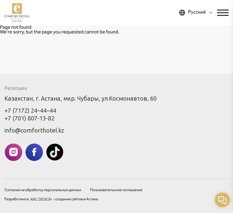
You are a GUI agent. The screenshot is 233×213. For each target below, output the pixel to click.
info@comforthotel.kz (34, 130)
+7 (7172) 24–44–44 (30, 110)
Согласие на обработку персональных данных (42, 190)
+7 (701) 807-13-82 (29, 118)
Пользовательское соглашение (116, 190)
